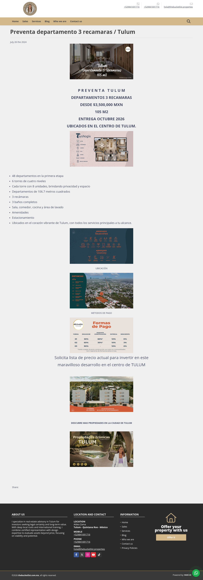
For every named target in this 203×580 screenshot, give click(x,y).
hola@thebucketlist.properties (89, 549)
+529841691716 (132, 6)
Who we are (59, 21)
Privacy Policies (130, 547)
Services (36, 21)
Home (15, 21)
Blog (47, 21)
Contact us (76, 21)
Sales (25, 21)
